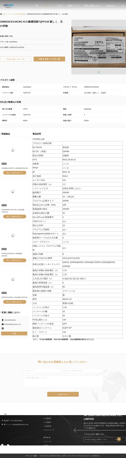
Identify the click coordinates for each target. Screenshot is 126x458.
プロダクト (47, 6)
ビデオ (60, 6)
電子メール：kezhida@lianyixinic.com (14, 424)
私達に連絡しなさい (92, 6)
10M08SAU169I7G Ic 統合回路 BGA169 (15, 168)
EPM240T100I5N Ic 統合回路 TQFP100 (15, 297)
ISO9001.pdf (38, 139)
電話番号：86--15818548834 (11, 420)
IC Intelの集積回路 (46, 339)
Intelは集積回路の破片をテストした (82, 339)
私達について (73, 6)
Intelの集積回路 (20, 14)
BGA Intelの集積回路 (61, 339)
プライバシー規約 (31, 456)
